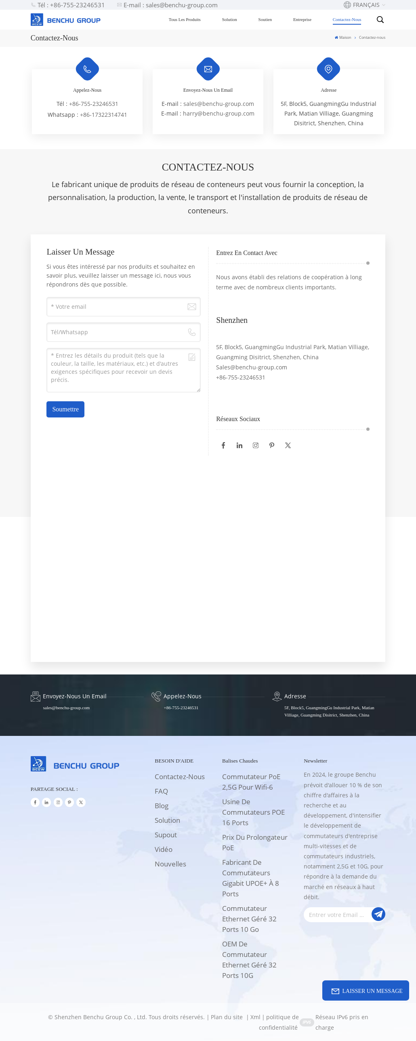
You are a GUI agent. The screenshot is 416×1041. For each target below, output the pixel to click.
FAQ (161, 791)
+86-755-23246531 (93, 103)
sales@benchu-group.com (218, 103)
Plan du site (228, 1017)
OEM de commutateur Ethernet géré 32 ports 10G (249, 959)
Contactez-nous (348, 19)
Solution (230, 19)
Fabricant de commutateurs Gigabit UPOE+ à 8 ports (250, 878)
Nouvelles (170, 863)
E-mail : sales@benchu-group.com (167, 5)
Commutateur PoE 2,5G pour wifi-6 (251, 782)
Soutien (266, 19)
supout (166, 834)
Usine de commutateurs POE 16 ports (253, 812)
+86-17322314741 (103, 114)
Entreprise (303, 19)
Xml (255, 1017)
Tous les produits (186, 19)
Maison (343, 37)
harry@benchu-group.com (218, 113)
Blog (161, 805)
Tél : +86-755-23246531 (68, 5)
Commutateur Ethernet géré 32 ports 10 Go (249, 919)
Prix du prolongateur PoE (255, 842)
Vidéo (163, 849)
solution (167, 820)
